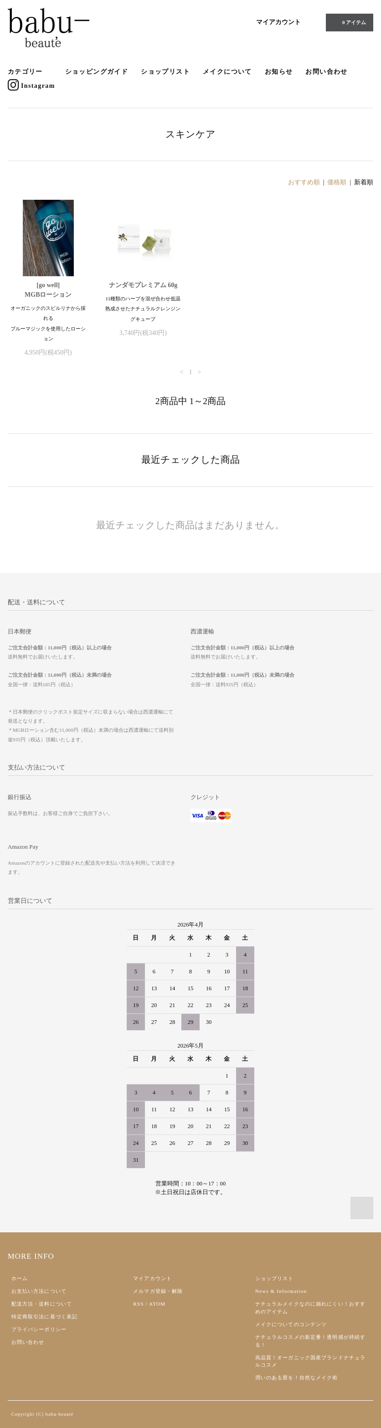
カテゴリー (30, 72)
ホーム (19, 1278)
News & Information (281, 1291)
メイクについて (227, 71)
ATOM (157, 1303)
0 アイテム (348, 22)
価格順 (336, 182)
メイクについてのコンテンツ (291, 1324)
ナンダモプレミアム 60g (143, 285)
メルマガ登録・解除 (158, 1291)
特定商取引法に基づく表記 (44, 1316)
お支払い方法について (39, 1291)
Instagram (31, 85)
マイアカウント (278, 22)
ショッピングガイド (97, 71)
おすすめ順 (304, 182)
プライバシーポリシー (39, 1329)
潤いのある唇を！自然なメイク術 (296, 1377)
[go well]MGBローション (48, 290)
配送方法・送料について (41, 1303)
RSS (138, 1303)
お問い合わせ (326, 71)
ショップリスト (165, 71)
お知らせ (279, 71)
